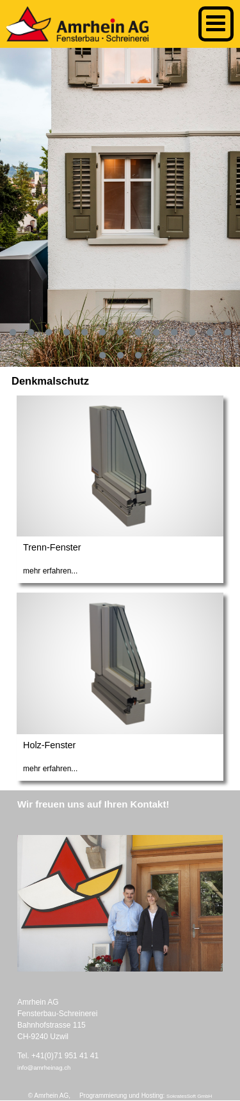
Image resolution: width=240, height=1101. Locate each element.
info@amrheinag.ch (43, 1067)
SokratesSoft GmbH (189, 1096)
